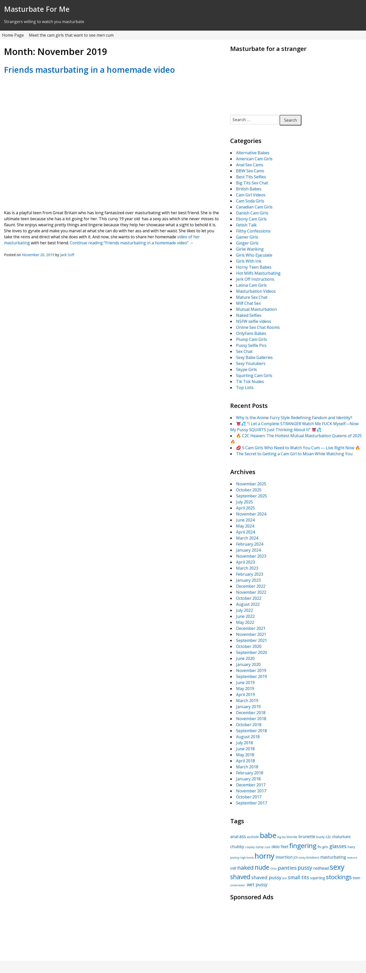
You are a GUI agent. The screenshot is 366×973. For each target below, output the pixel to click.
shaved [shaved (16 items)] (240, 876)
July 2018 (244, 742)
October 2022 (248, 598)
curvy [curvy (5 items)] (259, 847)
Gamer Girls (247, 237)
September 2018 (251, 730)
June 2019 (245, 682)
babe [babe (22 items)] (268, 835)
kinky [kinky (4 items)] (302, 857)
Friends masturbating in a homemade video (89, 69)
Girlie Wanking (250, 249)
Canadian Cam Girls (254, 207)
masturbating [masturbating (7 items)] (333, 857)
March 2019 (247, 700)
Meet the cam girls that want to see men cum (71, 35)
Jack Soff (67, 254)
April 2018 (245, 761)
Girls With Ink (248, 261)
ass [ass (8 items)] (242, 836)
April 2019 (245, 694)
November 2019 (251, 670)
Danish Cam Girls (252, 213)
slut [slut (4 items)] (284, 878)
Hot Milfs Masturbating (258, 273)
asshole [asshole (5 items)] (253, 837)
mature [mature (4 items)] (352, 857)
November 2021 (251, 634)
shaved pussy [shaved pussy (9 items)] (266, 877)
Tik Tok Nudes (250, 381)
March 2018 (247, 767)
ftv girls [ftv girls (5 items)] (322, 847)
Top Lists (245, 387)
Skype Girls (246, 369)
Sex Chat (244, 351)
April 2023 (245, 562)
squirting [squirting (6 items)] (317, 877)
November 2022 (251, 592)
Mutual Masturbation (256, 309)
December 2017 (250, 785)
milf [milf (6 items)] (233, 868)
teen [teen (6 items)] (356, 877)
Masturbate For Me (37, 9)
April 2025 (245, 508)
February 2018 (249, 773)
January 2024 (248, 550)
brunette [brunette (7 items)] (306, 836)
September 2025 (251, 496)
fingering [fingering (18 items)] (302, 845)
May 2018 (245, 755)
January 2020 (248, 664)
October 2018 (248, 724)
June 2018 (245, 749)
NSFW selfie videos (253, 321)
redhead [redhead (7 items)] (321, 868)
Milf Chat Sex (248, 303)
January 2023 (248, 580)
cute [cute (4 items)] (267, 847)
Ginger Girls (247, 243)
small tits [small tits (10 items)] (298, 877)
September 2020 (251, 652)
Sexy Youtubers (250, 363)
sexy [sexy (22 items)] (337, 867)
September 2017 (251, 803)
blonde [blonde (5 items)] (292, 837)
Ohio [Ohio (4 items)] (273, 868)
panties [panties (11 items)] (287, 867)
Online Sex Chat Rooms (258, 327)
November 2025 (251, 484)
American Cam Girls (254, 159)
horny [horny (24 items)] (264, 856)
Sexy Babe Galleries (254, 357)
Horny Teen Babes (253, 267)
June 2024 (245, 520)
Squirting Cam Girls (254, 375)
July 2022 (244, 610)
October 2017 (248, 797)
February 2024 (249, 544)
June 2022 (245, 616)
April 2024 (245, 532)
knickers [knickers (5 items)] (312, 857)
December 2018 (250, 712)
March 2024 (247, 538)
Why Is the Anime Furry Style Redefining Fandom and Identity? (294, 417)
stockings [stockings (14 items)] (339, 877)
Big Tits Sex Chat (252, 183)
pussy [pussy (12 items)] (305, 867)
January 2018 (248, 779)
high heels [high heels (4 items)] (247, 857)
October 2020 (248, 646)
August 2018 (248, 736)
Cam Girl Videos (250, 195)
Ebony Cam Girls (251, 219)
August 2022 (248, 604)
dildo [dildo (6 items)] (275, 846)
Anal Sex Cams (249, 165)
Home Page (13, 35)
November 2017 (251, 791)
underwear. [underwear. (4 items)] (238, 885)
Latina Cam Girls (251, 285)
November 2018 (251, 718)
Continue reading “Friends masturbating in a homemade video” (132, 243)
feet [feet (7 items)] (284, 846)
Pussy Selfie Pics (251, 345)
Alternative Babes (252, 153)
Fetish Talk (246, 225)
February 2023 (249, 574)
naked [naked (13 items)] (245, 867)
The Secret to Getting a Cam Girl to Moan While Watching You (294, 454)
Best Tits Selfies (251, 177)
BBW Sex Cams (250, 171)
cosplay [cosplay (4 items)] (250, 847)
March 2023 (247, 568)
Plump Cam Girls (251, 339)
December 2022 (250, 586)
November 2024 (251, 514)
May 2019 (245, 688)
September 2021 (251, 640)
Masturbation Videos (256, 291)
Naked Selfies (248, 315)
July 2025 (244, 502)
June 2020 (245, 658)
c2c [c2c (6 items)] (328, 836)
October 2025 (248, 490)
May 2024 (245, 526)
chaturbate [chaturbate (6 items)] (341, 836)
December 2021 (250, 628)
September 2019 (251, 676)
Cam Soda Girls (250, 201)
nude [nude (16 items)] (262, 867)
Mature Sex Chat (251, 297)
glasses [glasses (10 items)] (338, 846)
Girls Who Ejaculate (254, 255)
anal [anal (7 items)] (234, 836)
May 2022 (245, 622)
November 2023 (251, 556)
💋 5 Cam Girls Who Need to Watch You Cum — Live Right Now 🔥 (298, 448)
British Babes (248, 189)
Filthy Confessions (253, 231)
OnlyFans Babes (251, 333)
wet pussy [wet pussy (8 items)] (257, 884)
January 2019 (248, 706)
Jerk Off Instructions (255, 279)
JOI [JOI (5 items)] (296, 857)
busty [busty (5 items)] (320, 837)
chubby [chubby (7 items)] (237, 846)
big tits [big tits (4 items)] (281, 837)
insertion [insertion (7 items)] (284, 857)
